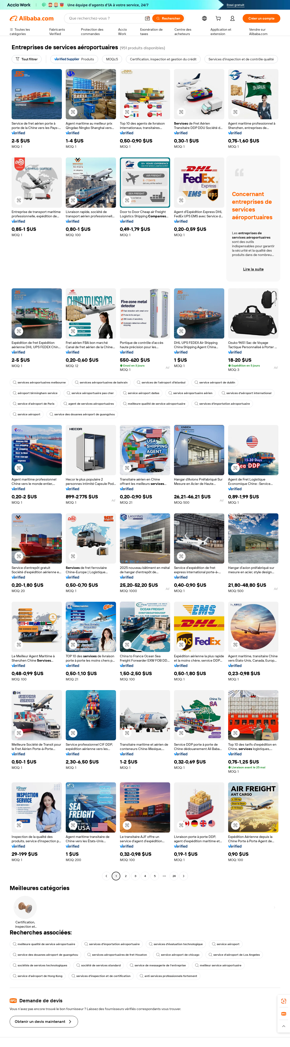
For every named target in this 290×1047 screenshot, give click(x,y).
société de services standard (98, 965)
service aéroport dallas (141, 393)
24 (174, 876)
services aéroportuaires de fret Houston (117, 955)
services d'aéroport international (246, 393)
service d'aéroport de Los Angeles (234, 955)
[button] (147, 18)
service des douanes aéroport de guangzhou (82, 414)
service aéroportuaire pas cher (90, 393)
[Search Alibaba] (105, 18)
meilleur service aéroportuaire (218, 965)
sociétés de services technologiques (40, 965)
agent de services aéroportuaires (89, 404)
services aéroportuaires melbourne (39, 382)
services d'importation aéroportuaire (222, 404)
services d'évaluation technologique (176, 944)
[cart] (219, 19)
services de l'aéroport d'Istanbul (161, 382)
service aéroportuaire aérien (190, 393)
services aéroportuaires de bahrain (101, 382)
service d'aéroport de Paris (33, 404)
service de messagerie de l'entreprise (158, 965)
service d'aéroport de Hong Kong (37, 976)
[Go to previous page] (106, 876)
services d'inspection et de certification (101, 976)
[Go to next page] (183, 876)
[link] (283, 1001)
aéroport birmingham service (35, 393)
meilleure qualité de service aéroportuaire (154, 404)
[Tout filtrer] (27, 59)
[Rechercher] (168, 18)
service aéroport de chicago (177, 955)
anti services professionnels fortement (168, 976)
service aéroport (26, 414)
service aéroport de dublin (215, 382)
